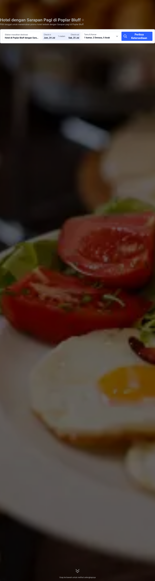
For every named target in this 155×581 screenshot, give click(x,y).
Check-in (47, 35)
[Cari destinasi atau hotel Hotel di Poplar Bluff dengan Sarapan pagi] (22, 36)
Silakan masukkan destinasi (16, 35)
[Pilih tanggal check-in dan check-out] (51, 36)
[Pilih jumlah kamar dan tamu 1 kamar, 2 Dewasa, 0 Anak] (101, 36)
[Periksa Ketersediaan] (136, 36)
